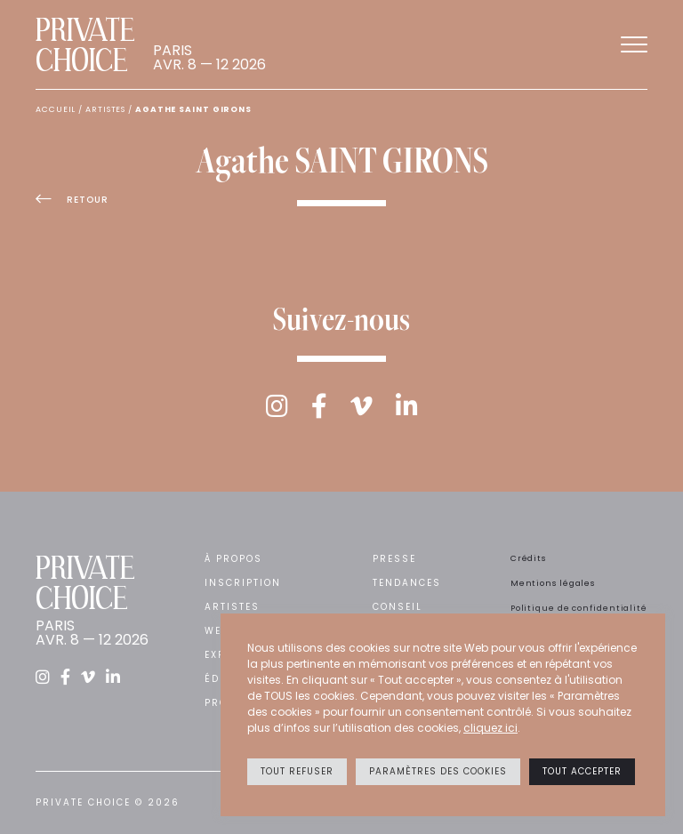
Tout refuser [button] (297, 771)
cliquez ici (490, 727)
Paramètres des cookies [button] (438, 771)
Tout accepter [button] (582, 771)
